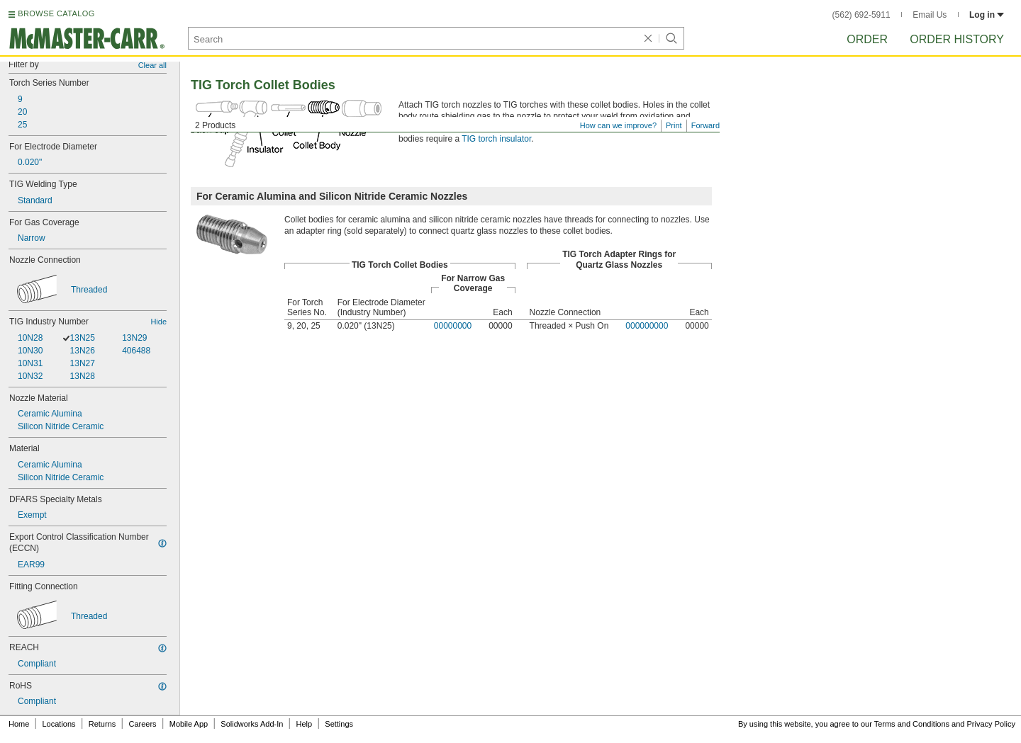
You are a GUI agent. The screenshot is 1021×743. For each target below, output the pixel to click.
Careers (142, 724)
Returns (102, 724)
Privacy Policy (991, 724)
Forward (705, 125)
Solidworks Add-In (252, 724)
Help (304, 724)
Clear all (152, 65)
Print (674, 125)
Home (19, 724)
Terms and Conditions (911, 724)
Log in (986, 15)
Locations (59, 724)
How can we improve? (618, 125)
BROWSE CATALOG (56, 13)
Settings (339, 724)
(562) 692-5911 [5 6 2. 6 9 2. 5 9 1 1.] (861, 15)
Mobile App (188, 724)
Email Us (930, 15)
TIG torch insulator (496, 139)
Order (867, 39)
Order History (957, 39)
